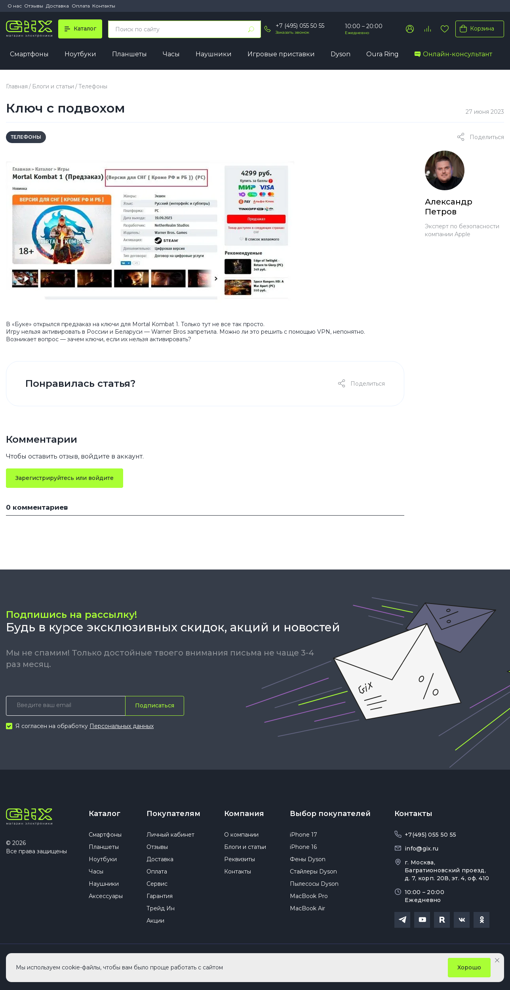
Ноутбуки (80, 54)
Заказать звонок (292, 32)
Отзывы (33, 6)
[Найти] (251, 29)
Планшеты (129, 54)
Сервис (157, 883)
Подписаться (154, 705)
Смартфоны (29, 54)
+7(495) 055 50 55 (430, 834)
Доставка (57, 6)
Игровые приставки (281, 54)
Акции (155, 920)
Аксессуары (106, 896)
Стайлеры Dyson (313, 871)
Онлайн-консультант (453, 54)
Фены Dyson (307, 859)
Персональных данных (121, 726)
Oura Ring (382, 54)
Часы (171, 54)
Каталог (104, 813)
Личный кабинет (170, 834)
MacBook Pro (309, 896)
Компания (244, 813)
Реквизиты (239, 859)
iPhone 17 (303, 834)
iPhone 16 (303, 846)
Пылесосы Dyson (314, 883)
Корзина (475, 28)
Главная (17, 86)
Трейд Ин (161, 908)
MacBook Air (307, 908)
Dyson (340, 54)
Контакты (103, 6)
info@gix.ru (421, 848)
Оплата (81, 6)
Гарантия (160, 896)
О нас (15, 6)
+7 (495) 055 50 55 (300, 25)
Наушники (214, 54)
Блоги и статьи (53, 86)
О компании (241, 834)
